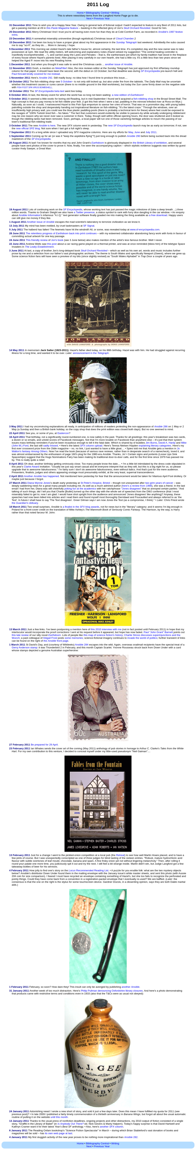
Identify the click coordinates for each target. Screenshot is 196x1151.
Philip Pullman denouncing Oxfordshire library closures (112, 990)
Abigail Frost (50, 637)
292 (45, 77)
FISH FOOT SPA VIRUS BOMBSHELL (34, 87)
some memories (74, 637)
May (130, 132)
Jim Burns (151, 442)
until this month (59, 1117)
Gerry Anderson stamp (24, 647)
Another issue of (41, 221)
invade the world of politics (142, 637)
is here (47, 125)
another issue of (118, 64)
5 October (66, 81)
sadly (46, 445)
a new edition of (127, 94)
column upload (91, 445)
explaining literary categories (155, 445)
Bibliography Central (97, 12)
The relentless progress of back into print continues (61, 233)
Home (80, 12)
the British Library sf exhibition (150, 142)
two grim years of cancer (159, 482)
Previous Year (102, 18)
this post (52, 243)
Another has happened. (42, 476)
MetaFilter (61, 68)
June (137, 132)
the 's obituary (25, 503)
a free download (158, 215)
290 (133, 136)
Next (88, 18)
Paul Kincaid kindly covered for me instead (36, 73)
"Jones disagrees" (131, 488)
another (131, 986)
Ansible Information (30, 215)
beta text (49, 91)
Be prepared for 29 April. (44, 744)
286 (161, 426)
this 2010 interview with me (106, 629)
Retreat (120, 855)
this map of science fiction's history (103, 635)
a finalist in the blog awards (81, 506)
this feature (62, 28)
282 (131, 1137)
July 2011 (151, 132)
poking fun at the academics (80, 488)
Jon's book (57, 240)
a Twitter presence (84, 212)
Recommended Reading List (88, 870)
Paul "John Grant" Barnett (158, 632)
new (120, 125)
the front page (55, 640)
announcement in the (91, 353)
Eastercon (63, 433)
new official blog (28, 128)
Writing (115, 12)
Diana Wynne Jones (38, 482)
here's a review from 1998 (137, 485)
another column (111, 1126)
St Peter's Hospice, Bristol (95, 482)
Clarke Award (31, 466)
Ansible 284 (81, 644)
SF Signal (88, 225)
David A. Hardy (167, 442)
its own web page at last (58, 1133)
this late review (20, 635)
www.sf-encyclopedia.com (144, 229)
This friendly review (36, 240)
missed (54, 445)
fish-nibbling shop (143, 98)
